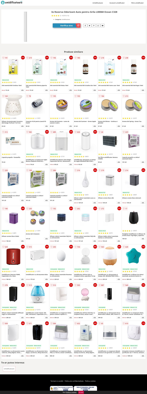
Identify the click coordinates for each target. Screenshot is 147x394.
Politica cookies (90, 381)
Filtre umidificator (137, 3)
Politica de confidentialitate (74, 381)
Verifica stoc (70, 25)
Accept (81, 392)
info (22, 90)
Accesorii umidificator (117, 3)
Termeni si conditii (57, 381)
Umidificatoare (98, 3)
